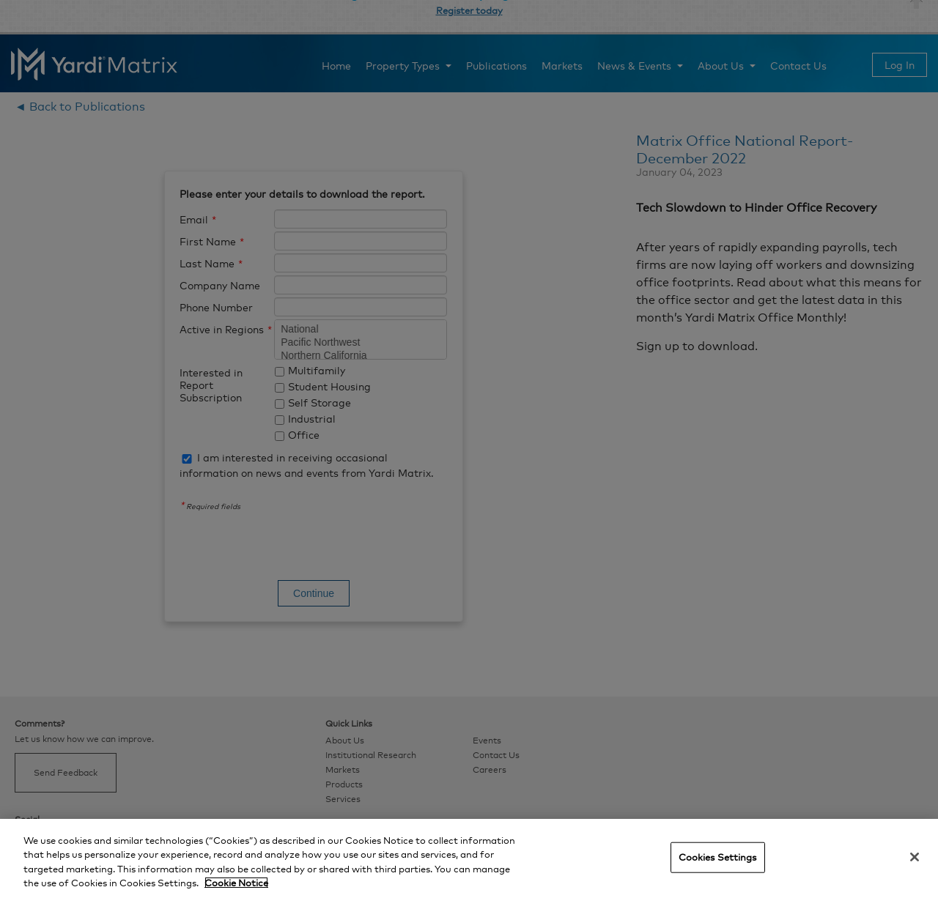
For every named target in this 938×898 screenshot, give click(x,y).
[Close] (914, 857)
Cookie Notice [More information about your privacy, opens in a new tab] (236, 882)
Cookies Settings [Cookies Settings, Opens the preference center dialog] (718, 857)
